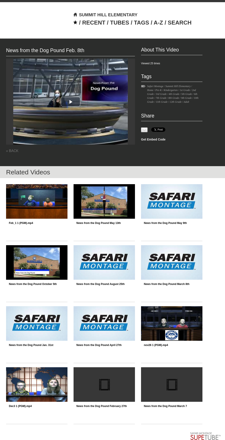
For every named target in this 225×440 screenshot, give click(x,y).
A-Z (158, 22)
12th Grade (175, 101)
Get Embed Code (153, 139)
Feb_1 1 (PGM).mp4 (21, 223)
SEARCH (180, 22)
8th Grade (173, 97)
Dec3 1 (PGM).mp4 (20, 406)
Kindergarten (170, 90)
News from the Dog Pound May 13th (98, 223)
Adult (186, 101)
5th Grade (186, 94)
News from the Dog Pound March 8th (166, 284)
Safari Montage (155, 86)
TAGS (141, 22)
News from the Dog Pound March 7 (165, 406)
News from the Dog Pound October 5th (33, 284)
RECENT (93, 22)
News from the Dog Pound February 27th (101, 406)
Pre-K (158, 90)
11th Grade (162, 101)
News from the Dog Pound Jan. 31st (31, 345)
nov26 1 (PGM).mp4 (156, 345)
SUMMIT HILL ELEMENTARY (105, 14)
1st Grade (185, 90)
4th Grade (174, 94)
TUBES (119, 22)
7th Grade (161, 97)
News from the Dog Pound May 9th (165, 223)
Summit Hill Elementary (178, 86)
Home (150, 90)
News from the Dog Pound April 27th (99, 345)
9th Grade (186, 97)
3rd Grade (161, 94)
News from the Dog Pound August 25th (100, 284)
